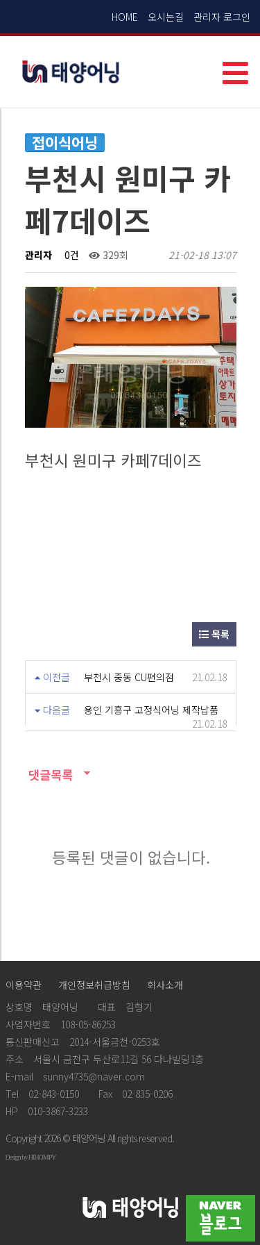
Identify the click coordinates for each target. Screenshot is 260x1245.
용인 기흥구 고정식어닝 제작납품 (151, 710)
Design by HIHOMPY (31, 1157)
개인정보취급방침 (94, 985)
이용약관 (24, 985)
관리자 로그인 (221, 17)
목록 (214, 634)
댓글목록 (49, 774)
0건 (70, 255)
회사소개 (165, 985)
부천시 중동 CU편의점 (129, 677)
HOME (125, 17)
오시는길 (166, 17)
